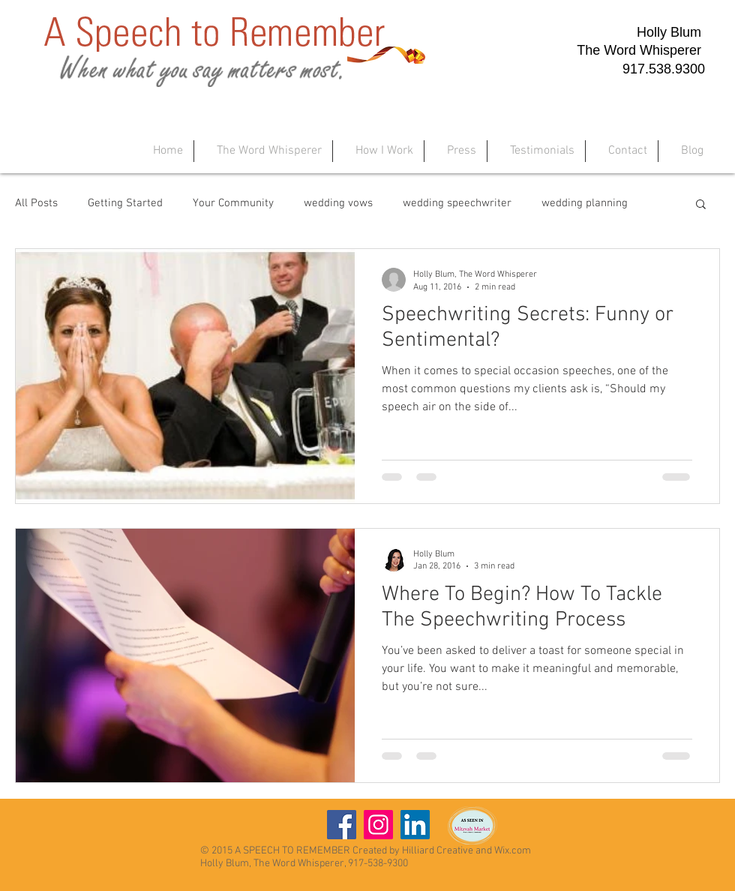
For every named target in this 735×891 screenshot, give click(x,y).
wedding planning (585, 203)
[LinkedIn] (415, 824)
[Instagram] (378, 824)
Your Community (233, 203)
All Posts (36, 203)
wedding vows (338, 203)
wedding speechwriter (457, 203)
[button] (701, 205)
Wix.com (512, 850)
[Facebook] (341, 824)
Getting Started (125, 203)
